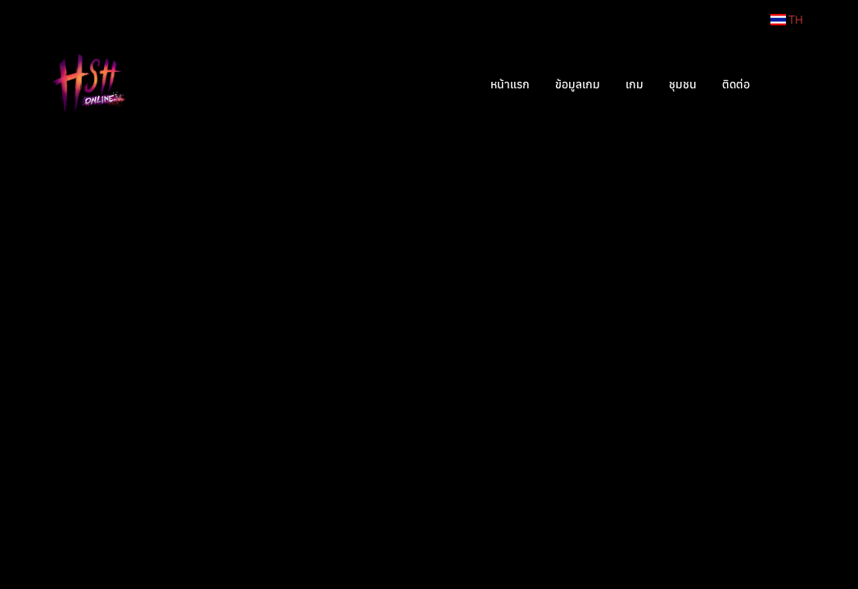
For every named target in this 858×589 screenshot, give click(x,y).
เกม (634, 84)
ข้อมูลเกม (577, 84)
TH (786, 19)
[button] (786, 84)
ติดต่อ (736, 84)
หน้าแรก (510, 84)
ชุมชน (683, 84)
